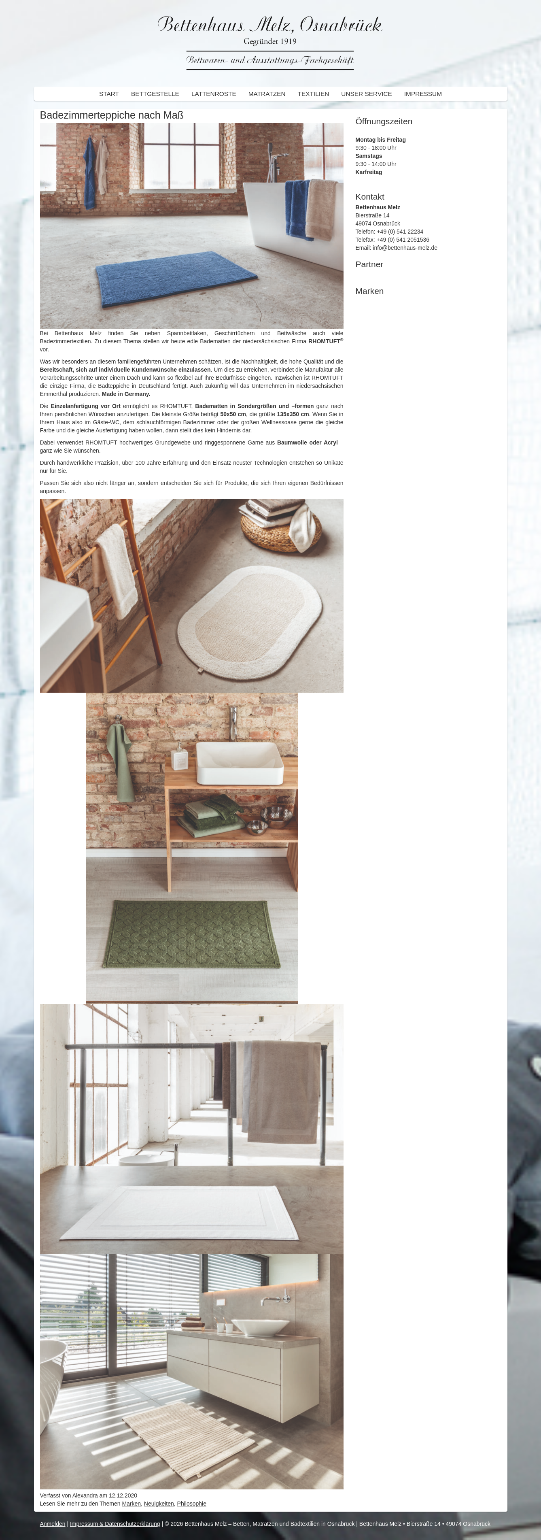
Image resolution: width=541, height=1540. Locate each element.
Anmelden (53, 1524)
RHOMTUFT (325, 341)
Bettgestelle (155, 93)
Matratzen (267, 93)
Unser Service (366, 93)
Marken (131, 1503)
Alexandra (85, 1495)
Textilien (313, 93)
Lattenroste (213, 93)
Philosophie (191, 1503)
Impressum (423, 93)
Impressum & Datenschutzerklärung (115, 1524)
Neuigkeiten (159, 1503)
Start (109, 93)
